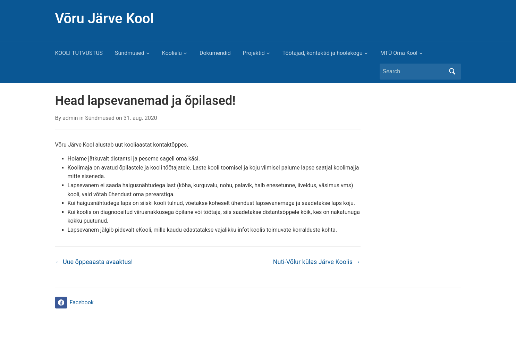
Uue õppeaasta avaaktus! (94, 261)
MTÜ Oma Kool (398, 53)
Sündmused (129, 53)
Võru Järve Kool (104, 18)
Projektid (254, 53)
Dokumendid (215, 53)
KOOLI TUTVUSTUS (79, 53)
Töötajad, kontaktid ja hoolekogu (322, 53)
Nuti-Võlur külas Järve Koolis (317, 261)
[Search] (414, 71)
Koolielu (172, 53)
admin (70, 118)
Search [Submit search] (452, 72)
